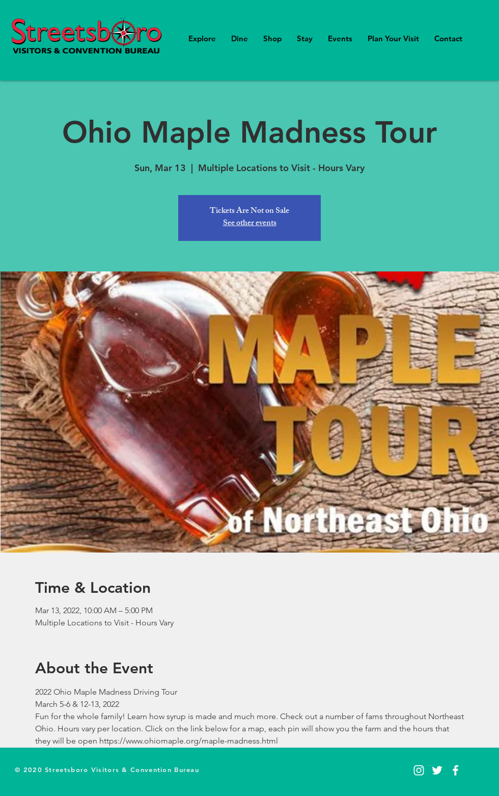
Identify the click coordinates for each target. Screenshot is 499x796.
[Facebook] (455, 770)
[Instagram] (419, 770)
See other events (249, 223)
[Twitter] (437, 770)
